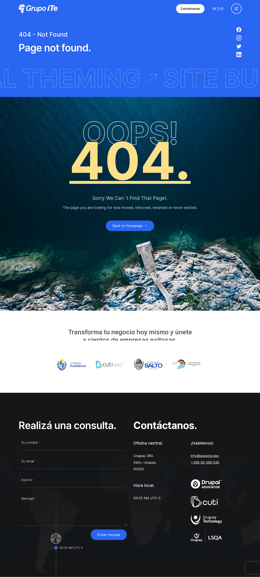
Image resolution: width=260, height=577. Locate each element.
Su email (27, 461)
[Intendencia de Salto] (149, 364)
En (214, 8)
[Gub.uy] (72, 364)
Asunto (26, 480)
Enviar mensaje (108, 535)
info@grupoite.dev (205, 456)
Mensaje (27, 498)
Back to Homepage (130, 226)
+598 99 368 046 (205, 462)
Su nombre (29, 442)
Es (221, 8)
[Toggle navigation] (236, 8)
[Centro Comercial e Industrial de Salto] (187, 364)
